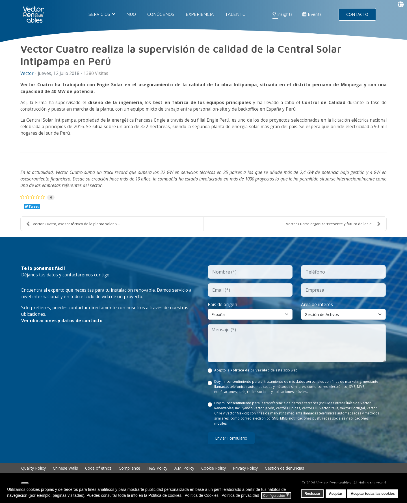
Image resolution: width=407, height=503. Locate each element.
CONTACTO (357, 14)
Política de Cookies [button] (201, 495)
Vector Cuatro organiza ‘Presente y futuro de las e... (333, 227)
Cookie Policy (213, 472)
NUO (131, 14)
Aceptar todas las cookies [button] (373, 494)
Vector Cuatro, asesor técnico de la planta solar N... (73, 227)
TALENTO (235, 14)
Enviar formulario (231, 442)
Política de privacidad (250, 374)
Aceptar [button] (335, 494)
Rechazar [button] (312, 494)
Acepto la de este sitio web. (257, 374)
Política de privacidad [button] (240, 495)
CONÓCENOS (160, 14)
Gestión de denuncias (284, 472)
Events (312, 14)
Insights (282, 14)
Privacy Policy (245, 472)
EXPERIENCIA (200, 14)
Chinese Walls (65, 472)
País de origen (223, 308)
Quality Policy (33, 472)
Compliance (129, 472)
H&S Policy (157, 472)
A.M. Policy (184, 472)
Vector (27, 73)
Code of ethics (98, 472)
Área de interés (317, 308)
